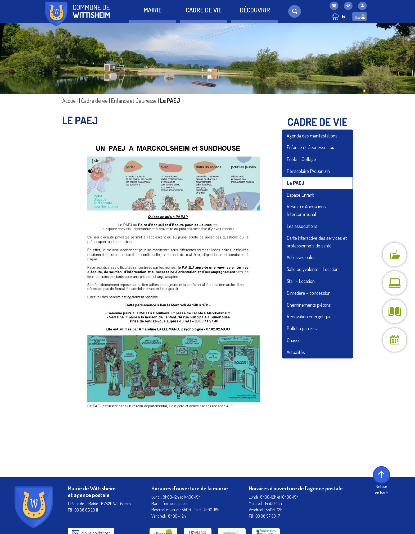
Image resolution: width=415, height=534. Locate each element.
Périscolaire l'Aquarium (308, 171)
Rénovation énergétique (309, 316)
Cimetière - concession (309, 292)
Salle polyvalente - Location (313, 269)
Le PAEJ (295, 182)
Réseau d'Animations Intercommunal (306, 210)
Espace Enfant (300, 194)
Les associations (302, 226)
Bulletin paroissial (303, 328)
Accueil (70, 100)
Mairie (152, 10)
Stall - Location (301, 281)
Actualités (296, 352)
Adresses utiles (301, 257)
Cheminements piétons (309, 304)
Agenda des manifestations (312, 135)
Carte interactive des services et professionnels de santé (317, 241)
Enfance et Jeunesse (134, 100)
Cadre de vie (204, 10)
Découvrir (255, 10)
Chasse (294, 340)
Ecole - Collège (301, 159)
